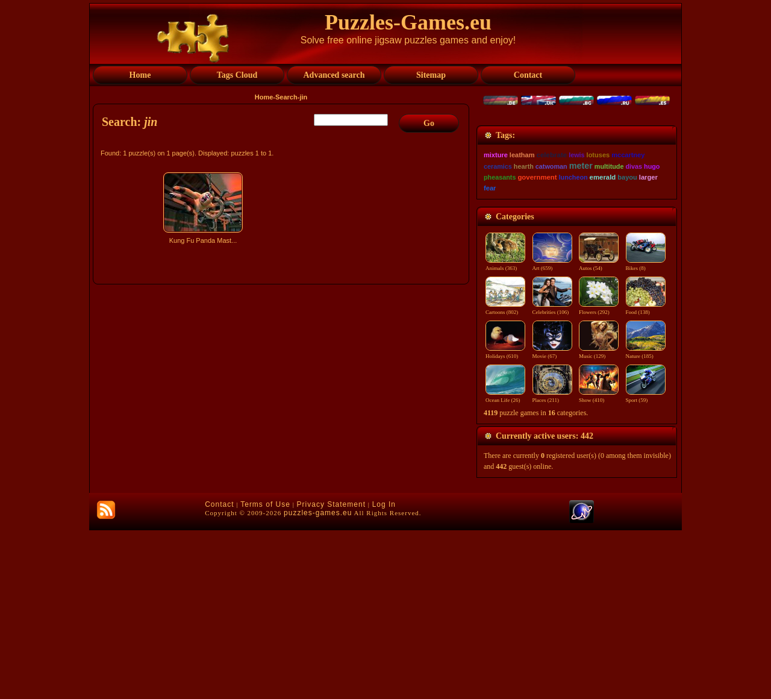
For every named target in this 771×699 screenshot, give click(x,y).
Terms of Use (265, 673)
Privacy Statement (331, 673)
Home (264, 97)
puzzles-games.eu (318, 681)
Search (286, 97)
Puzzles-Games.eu (408, 22)
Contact (219, 673)
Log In (384, 673)
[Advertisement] (282, 353)
